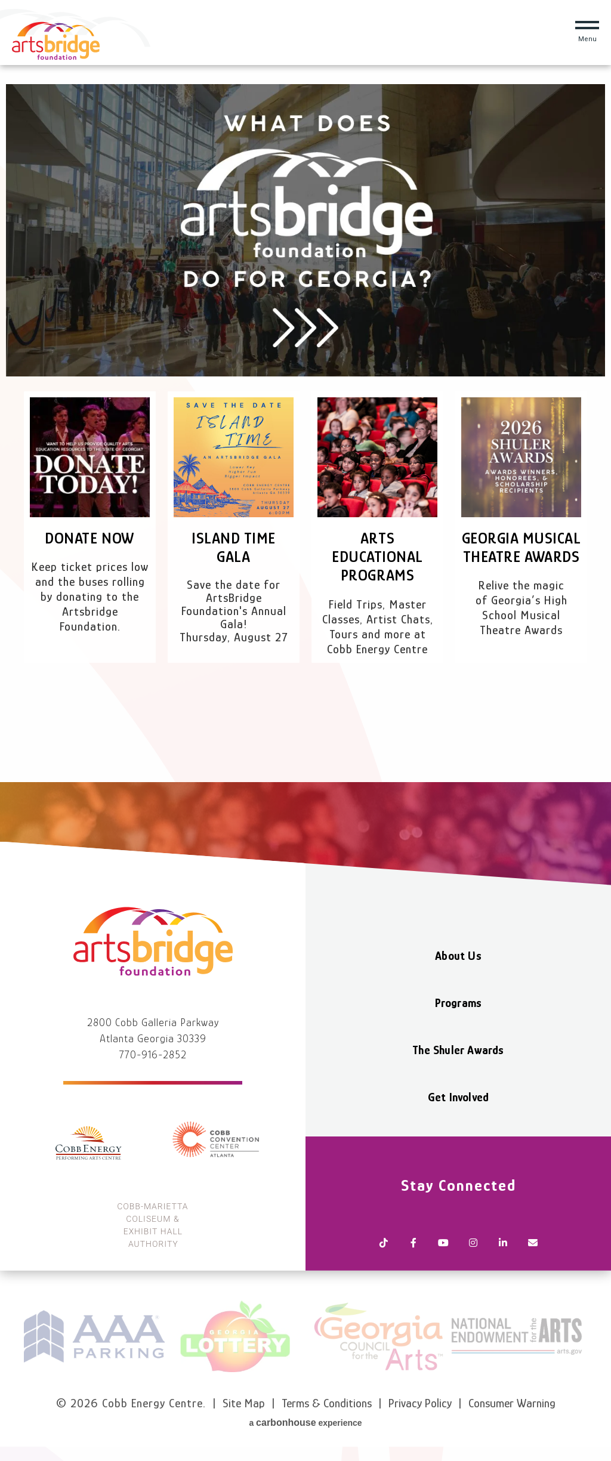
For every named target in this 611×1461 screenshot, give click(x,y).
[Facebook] (413, 1244)
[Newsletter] (533, 1244)
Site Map (244, 1403)
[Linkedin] (503, 1244)
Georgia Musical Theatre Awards (521, 548)
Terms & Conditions (327, 1403)
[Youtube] (443, 1244)
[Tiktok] (384, 1244)
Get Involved (458, 1097)
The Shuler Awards (458, 1050)
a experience (305, 1422)
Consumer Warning (512, 1403)
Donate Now (89, 538)
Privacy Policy (420, 1403)
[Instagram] (473, 1244)
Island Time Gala (234, 548)
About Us (458, 955)
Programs (458, 1002)
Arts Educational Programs (377, 557)
